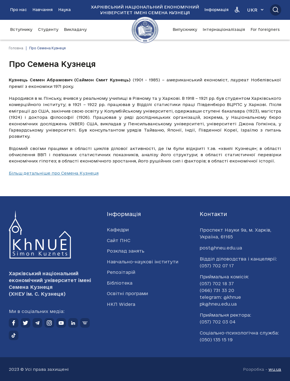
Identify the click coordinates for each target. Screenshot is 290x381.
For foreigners (265, 29)
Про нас (18, 9)
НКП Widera (121, 304)
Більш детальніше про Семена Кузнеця (54, 173)
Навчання (43, 9)
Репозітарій (121, 272)
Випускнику (185, 29)
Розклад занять (125, 250)
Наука (64, 9)
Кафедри (118, 229)
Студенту (48, 29)
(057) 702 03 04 (218, 321)
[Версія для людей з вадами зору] (237, 10)
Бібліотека (120, 282)
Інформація (216, 9)
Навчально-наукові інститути (142, 261)
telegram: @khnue (220, 297)
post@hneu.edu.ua (221, 247)
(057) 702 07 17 (217, 265)
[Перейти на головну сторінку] (145, 29)
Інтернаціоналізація (224, 29)
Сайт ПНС (118, 240)
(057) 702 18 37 (217, 283)
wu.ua (274, 369)
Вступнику (21, 29)
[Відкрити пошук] (275, 10)
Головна (16, 48)
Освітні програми (127, 293)
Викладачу (75, 29)
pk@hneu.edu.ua (218, 303)
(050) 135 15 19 (216, 339)
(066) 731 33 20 (217, 290)
